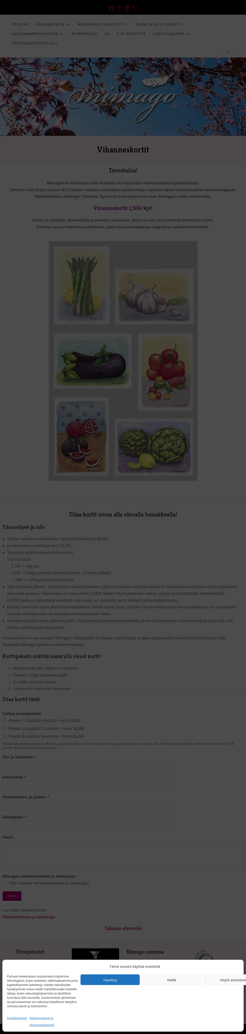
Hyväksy (110, 979)
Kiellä (171, 979)
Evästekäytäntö (17, 1018)
